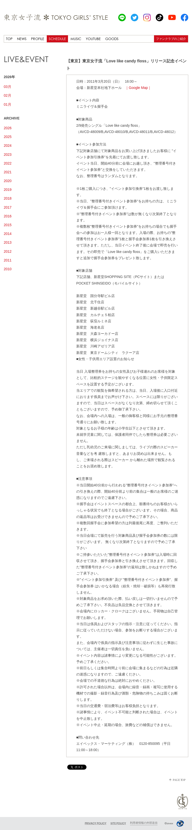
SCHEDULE (57, 39)
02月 (7, 95)
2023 (8, 155)
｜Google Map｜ (138, 88)
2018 (8, 198)
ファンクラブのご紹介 (171, 39)
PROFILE (37, 39)
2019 (8, 190)
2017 (8, 207)
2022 (8, 163)
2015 (8, 225)
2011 (8, 260)
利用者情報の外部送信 (144, 822)
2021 (8, 172)
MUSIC (75, 39)
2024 (8, 146)
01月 (7, 104)
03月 (7, 87)
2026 (8, 128)
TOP (9, 39)
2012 (8, 251)
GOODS (111, 39)
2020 (8, 181)
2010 (8, 269)
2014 (8, 234)
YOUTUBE (93, 39)
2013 (8, 242)
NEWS (21, 39)
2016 (8, 216)
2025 (8, 137)
